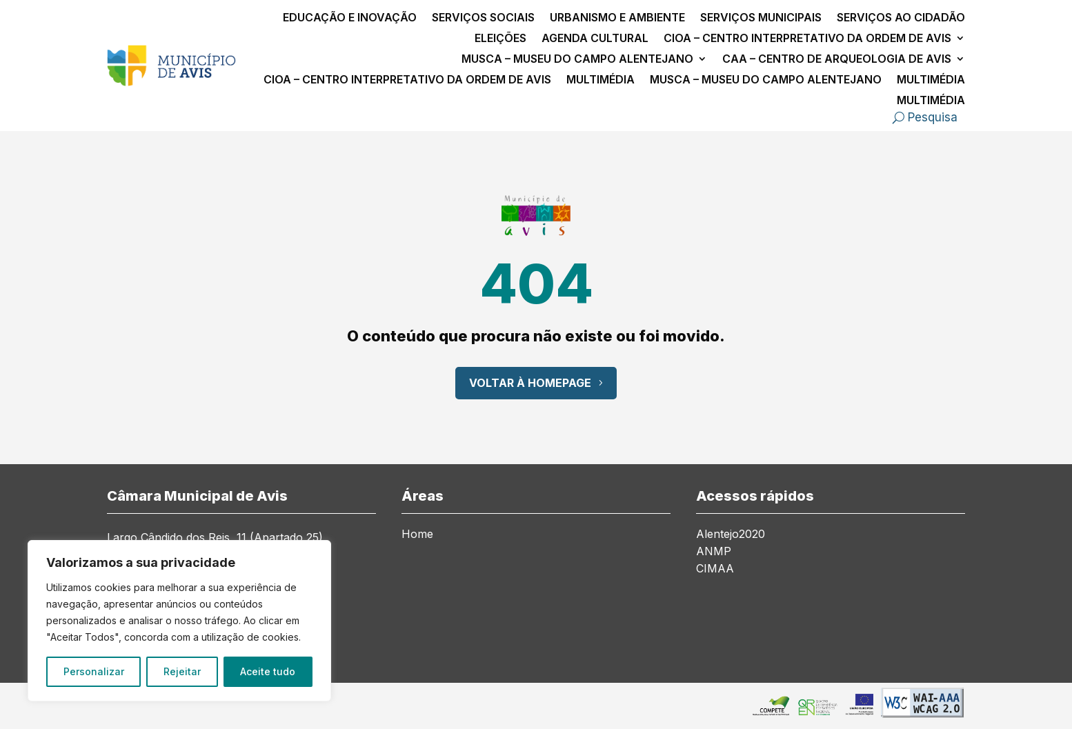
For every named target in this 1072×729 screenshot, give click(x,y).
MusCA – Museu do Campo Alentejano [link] (577, 60)
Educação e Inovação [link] (350, 18)
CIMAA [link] (715, 569)
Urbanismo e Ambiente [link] (617, 18)
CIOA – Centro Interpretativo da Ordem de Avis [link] (807, 39)
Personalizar (93, 671)
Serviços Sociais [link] (483, 18)
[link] (171, 82)
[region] (179, 620)
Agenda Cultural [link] (595, 39)
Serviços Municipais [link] (761, 18)
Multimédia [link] (600, 80)
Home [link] (417, 535)
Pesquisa (932, 117)
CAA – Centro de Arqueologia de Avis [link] (836, 60)
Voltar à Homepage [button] (530, 383)
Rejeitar (182, 671)
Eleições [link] (500, 39)
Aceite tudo (267, 671)
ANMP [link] (713, 552)
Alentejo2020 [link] (730, 535)
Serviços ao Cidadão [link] (901, 18)
